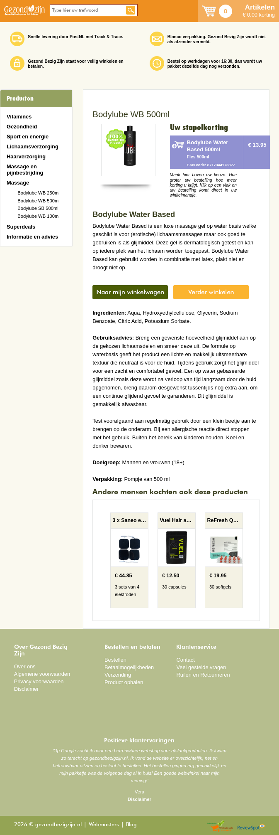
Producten (20, 98)
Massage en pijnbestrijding (25, 169)
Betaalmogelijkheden (129, 667)
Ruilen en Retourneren (203, 675)
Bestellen (115, 660)
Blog (131, 825)
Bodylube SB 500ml (37, 208)
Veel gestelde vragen (201, 667)
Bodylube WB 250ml (38, 192)
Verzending (117, 675)
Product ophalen (123, 682)
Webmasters (104, 825)
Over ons (25, 666)
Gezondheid (22, 126)
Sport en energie (28, 136)
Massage (18, 183)
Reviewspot (251, 826)
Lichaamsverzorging (32, 146)
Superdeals (21, 227)
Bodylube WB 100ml (38, 216)
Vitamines (19, 116)
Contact (185, 660)
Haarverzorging (26, 156)
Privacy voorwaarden (39, 681)
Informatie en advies (32, 237)
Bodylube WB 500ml (38, 200)
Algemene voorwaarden (42, 674)
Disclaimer (26, 689)
